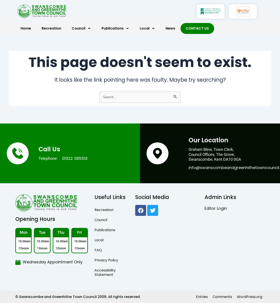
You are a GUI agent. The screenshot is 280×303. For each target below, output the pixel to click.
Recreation (51, 28)
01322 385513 (75, 158)
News (170, 28)
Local (147, 28)
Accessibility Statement (105, 272)
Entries (202, 296)
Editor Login (216, 208)
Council (81, 28)
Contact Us (197, 28)
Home (26, 28)
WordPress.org (249, 296)
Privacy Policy (106, 260)
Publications (115, 28)
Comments (222, 296)
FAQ (98, 250)
